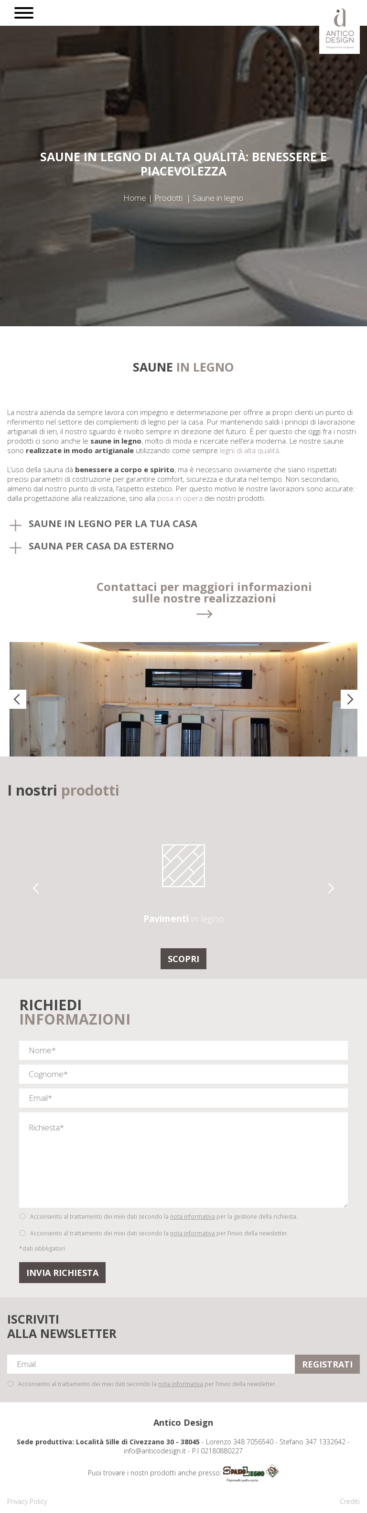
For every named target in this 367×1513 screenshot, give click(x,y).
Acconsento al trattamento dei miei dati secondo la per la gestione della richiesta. (164, 1216)
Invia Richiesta (62, 1272)
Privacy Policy (27, 1501)
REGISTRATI (327, 1364)
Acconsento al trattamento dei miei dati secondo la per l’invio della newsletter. (159, 1233)
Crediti (350, 1501)
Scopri (183, 958)
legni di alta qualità (249, 450)
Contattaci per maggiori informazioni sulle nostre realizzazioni (204, 593)
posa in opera (180, 498)
